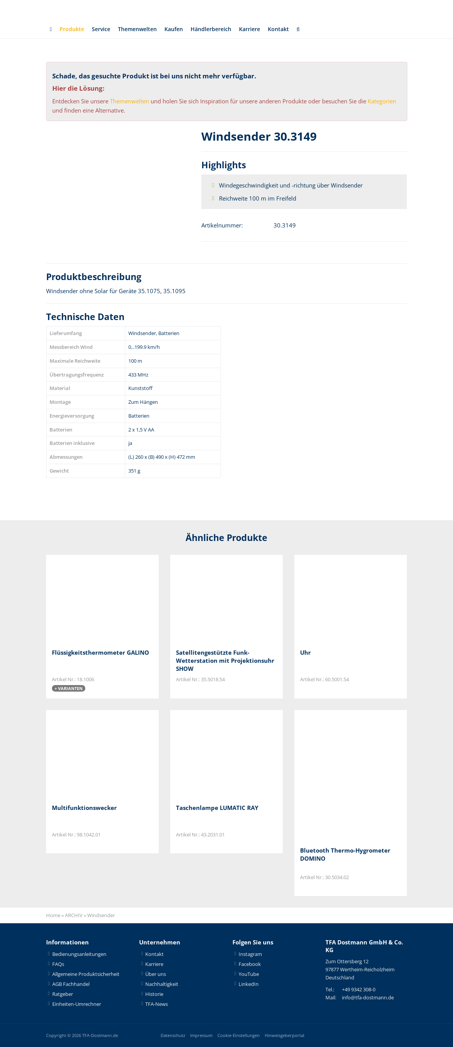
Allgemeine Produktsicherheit (85, 974)
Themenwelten (141, 29)
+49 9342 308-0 (358, 989)
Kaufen (180, 29)
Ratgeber (62, 994)
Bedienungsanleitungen (79, 954)
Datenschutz (173, 1035)
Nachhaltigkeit (161, 984)
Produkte (72, 29)
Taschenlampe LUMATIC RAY (217, 807)
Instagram (250, 954)
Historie (154, 994)
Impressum (201, 1035)
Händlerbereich (219, 29)
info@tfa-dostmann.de (368, 997)
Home (53, 915)
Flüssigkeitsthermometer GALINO (100, 652)
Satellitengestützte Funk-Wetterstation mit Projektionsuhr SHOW (225, 660)
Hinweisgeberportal (284, 1035)
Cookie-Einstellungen (238, 1035)
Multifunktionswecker (84, 807)
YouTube (249, 974)
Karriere (260, 29)
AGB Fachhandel (71, 984)
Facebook (250, 964)
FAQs (58, 964)
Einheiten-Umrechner (76, 1004)
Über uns (155, 974)
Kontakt (290, 29)
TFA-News (156, 1004)
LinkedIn (249, 984)
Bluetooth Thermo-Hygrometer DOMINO (345, 854)
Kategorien (382, 101)
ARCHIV (74, 915)
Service (103, 29)
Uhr (305, 652)
